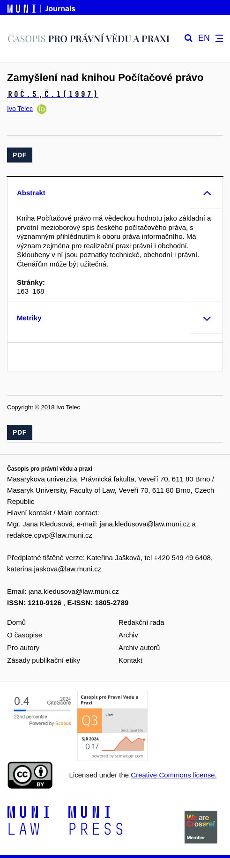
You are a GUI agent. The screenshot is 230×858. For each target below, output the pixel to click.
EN (204, 38)
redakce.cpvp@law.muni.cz (49, 535)
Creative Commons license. (173, 775)
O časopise (24, 635)
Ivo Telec (20, 108)
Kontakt (130, 660)
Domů (16, 622)
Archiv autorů (139, 647)
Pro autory (23, 647)
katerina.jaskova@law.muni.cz (54, 569)
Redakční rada (141, 622)
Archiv (128, 635)
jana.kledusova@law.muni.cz (145, 524)
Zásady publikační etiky (43, 660)
